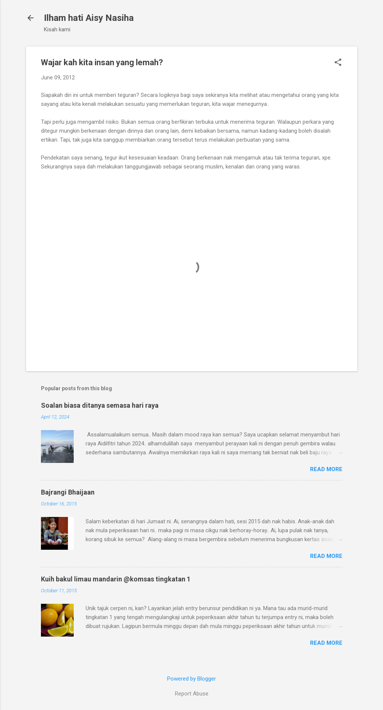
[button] (337, 63)
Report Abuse (191, 693)
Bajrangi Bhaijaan (68, 492)
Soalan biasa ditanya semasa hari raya (100, 405)
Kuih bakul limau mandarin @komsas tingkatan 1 (116, 579)
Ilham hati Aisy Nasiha (89, 18)
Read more (326, 469)
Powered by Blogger (191, 678)
